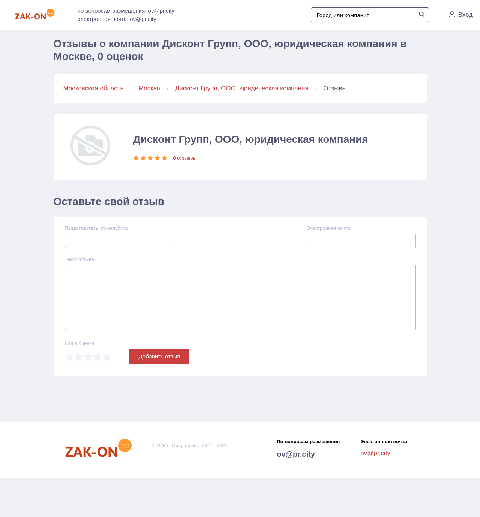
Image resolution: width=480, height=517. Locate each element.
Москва (149, 88)
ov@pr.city (296, 454)
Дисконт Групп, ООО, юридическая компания (242, 88)
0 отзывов (184, 158)
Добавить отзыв (159, 356)
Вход (460, 15)
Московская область (93, 88)
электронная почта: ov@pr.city (117, 19)
